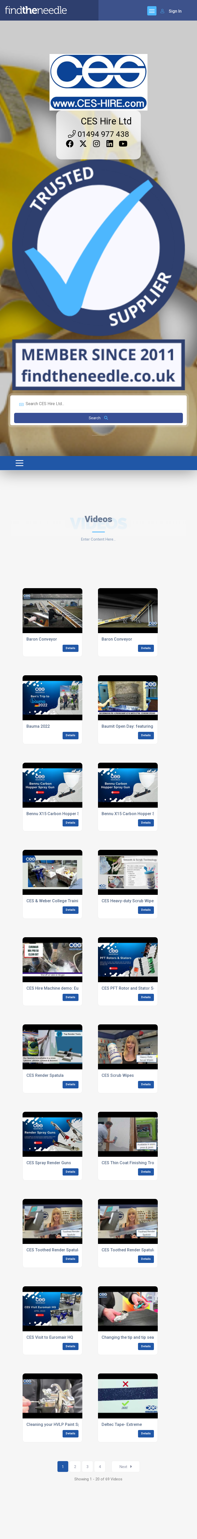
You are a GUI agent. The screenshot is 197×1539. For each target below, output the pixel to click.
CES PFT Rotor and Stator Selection (135, 988)
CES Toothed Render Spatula (53, 1249)
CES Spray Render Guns (48, 1162)
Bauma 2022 (38, 726)
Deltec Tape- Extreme (122, 1424)
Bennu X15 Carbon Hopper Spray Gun (61, 813)
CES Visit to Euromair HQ (49, 1337)
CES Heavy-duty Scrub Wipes (129, 900)
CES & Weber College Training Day (58, 900)
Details (70, 648)
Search (98, 418)
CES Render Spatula (45, 1075)
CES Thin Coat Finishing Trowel (131, 1162)
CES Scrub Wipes (118, 1075)
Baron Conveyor (41, 639)
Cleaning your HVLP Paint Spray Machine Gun (69, 1424)
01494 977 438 (98, 134)
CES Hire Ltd (106, 121)
